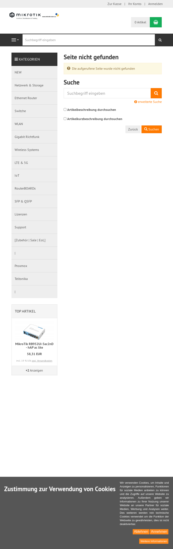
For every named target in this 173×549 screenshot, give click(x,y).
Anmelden (155, 4)
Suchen (151, 129)
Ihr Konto (134, 4)
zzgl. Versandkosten (42, 360)
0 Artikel (140, 22)
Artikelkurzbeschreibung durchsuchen (94, 119)
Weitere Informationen (153, 541)
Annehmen (159, 531)
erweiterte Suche (148, 102)
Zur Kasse (114, 4)
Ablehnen (141, 531)
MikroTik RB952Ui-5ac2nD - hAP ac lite (34, 346)
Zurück (133, 129)
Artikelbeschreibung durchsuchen (91, 110)
